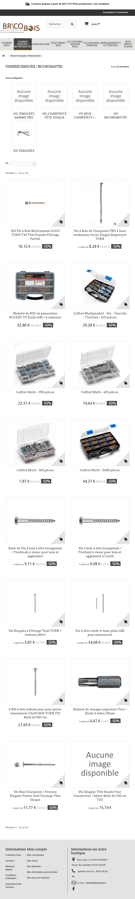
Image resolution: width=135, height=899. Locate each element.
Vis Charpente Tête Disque (54, 115)
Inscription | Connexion (115, 12)
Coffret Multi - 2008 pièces (100, 470)
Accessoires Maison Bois (75, 44)
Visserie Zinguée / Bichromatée (22, 44)
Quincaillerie (41, 44)
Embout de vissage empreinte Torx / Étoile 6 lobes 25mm (99, 711)
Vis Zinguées (23, 151)
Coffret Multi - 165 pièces (35, 470)
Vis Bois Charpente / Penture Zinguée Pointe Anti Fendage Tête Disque (35, 795)
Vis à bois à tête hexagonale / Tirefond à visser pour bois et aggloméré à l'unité (100, 552)
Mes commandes (35, 855)
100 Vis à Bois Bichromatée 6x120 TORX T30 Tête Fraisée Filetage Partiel (35, 235)
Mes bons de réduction (38, 877)
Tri (7, 163)
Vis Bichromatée (115, 115)
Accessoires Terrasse (91, 44)
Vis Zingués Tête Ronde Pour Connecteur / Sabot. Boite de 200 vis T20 (100, 795)
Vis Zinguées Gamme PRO (23, 115)
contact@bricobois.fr (96, 883)
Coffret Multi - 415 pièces (99, 392)
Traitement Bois (58, 44)
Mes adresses (34, 866)
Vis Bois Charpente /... (85, 115)
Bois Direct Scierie (128, 44)
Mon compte (37, 849)
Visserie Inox (7, 44)
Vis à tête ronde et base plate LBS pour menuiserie (99, 632)
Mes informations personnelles (42, 872)
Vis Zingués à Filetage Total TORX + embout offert (35, 632)
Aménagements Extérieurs (110, 44)
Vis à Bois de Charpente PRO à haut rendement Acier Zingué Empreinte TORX (100, 235)
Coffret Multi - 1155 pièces (35, 392)
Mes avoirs (32, 860)
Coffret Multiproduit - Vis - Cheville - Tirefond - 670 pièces (100, 315)
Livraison (10, 860)
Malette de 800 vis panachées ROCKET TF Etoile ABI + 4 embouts (35, 315)
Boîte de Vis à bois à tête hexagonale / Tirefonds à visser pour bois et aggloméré (35, 552)
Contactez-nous (13, 855)
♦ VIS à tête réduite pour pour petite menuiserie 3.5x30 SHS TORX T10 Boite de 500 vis (35, 713)
